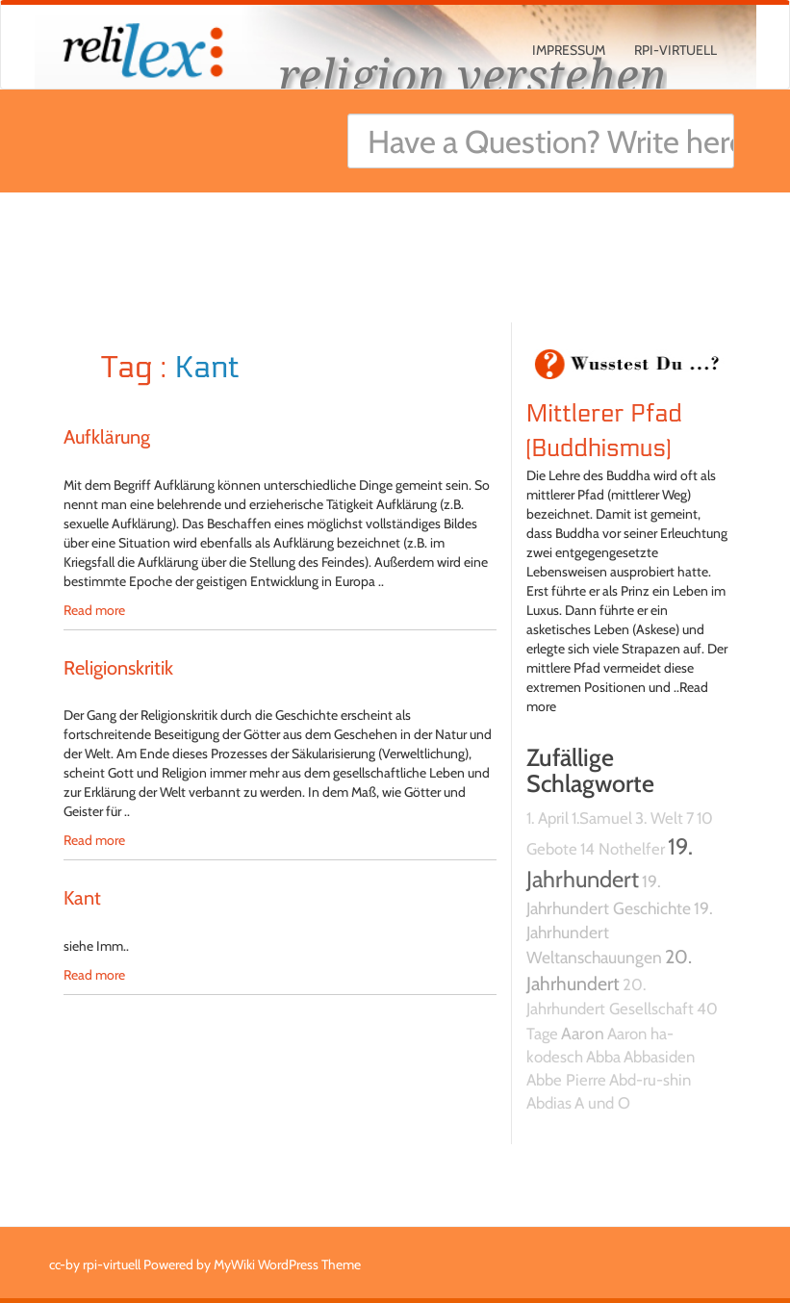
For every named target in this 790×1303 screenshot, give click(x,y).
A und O (602, 1102)
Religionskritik (118, 667)
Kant (82, 897)
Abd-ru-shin (650, 1079)
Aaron (582, 1033)
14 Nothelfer (622, 848)
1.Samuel (602, 818)
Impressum (568, 50)
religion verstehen (472, 74)
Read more (94, 610)
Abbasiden (659, 1056)
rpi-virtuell (675, 50)
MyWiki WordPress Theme (287, 1264)
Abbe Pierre (566, 1079)
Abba (603, 1056)
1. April (547, 818)
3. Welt (659, 818)
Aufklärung (107, 436)
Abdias (549, 1102)
